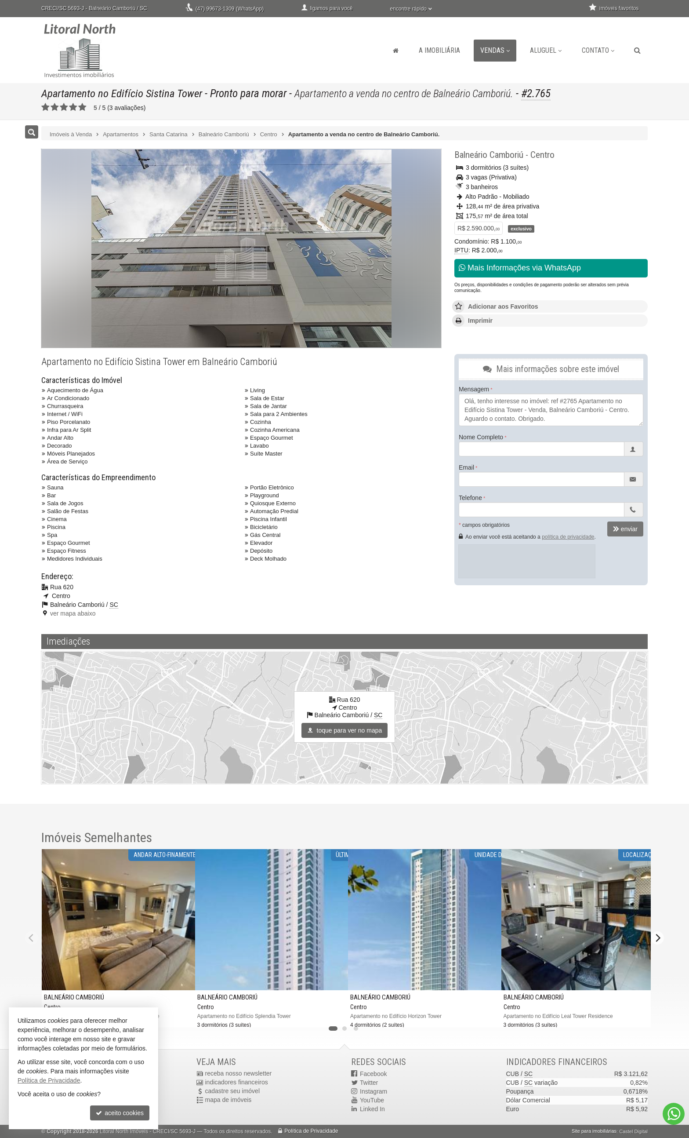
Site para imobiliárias (594, 1131)
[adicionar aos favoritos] (181, 1014)
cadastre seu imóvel (232, 1091)
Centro (542, 155)
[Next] (657, 938)
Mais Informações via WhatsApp (520, 267)
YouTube (372, 1100)
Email (466, 467)
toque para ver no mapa (344, 730)
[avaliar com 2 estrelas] (55, 107)
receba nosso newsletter (238, 1073)
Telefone (470, 497)
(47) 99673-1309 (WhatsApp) (230, 9)
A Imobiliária (439, 50)
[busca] (637, 51)
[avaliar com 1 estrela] (45, 107)
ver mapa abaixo (73, 613)
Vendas (495, 50)
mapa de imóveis (228, 1100)
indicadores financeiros (236, 1082)
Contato (598, 50)
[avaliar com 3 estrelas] (64, 107)
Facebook (373, 1073)
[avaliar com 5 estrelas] (82, 107)
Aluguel (546, 50)
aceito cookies (120, 1112)
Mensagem (474, 389)
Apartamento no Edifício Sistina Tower (122, 93)
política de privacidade (568, 537)
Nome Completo (481, 437)
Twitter (369, 1082)
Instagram (373, 1091)
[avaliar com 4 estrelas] (73, 107)
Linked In (372, 1108)
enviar (625, 529)
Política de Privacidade (311, 1131)
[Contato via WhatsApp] (674, 1114)
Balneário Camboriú (488, 155)
